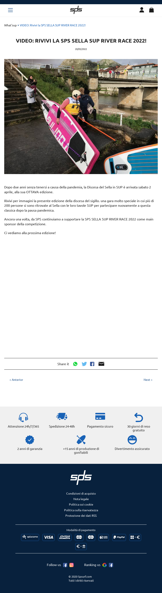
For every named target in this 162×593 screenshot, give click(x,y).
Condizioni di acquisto (81, 493)
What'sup (10, 25)
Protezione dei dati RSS (81, 515)
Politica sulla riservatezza (81, 510)
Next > (148, 379)
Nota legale (81, 499)
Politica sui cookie (81, 504)
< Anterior (16, 379)
